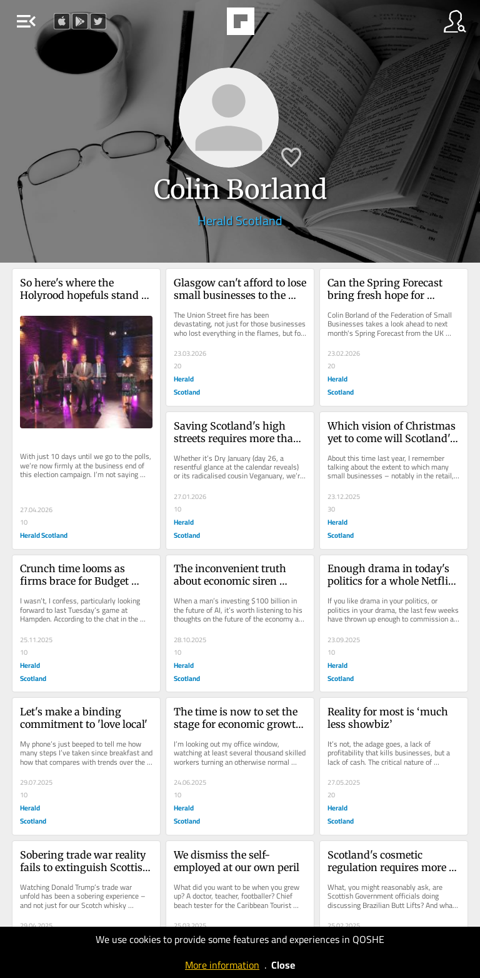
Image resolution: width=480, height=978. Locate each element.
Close (283, 964)
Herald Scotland (240, 220)
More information (222, 964)
